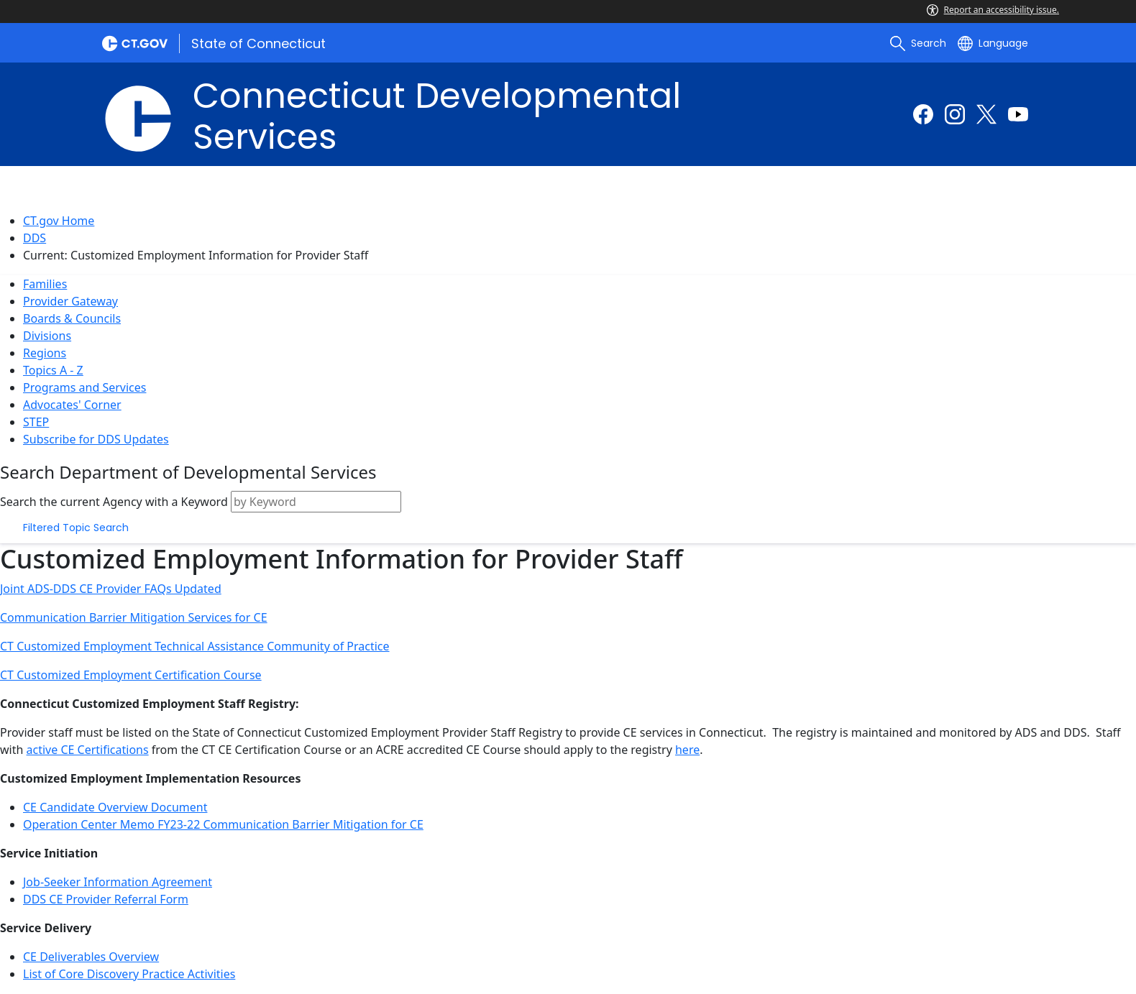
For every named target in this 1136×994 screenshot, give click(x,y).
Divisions (47, 336)
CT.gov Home (58, 221)
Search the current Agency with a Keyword (114, 502)
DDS (34, 238)
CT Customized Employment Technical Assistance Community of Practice (195, 646)
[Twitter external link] (986, 114)
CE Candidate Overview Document (115, 807)
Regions (44, 353)
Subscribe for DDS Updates (96, 439)
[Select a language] (993, 43)
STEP (36, 422)
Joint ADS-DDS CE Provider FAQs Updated (110, 589)
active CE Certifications (88, 750)
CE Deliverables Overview (91, 957)
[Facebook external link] (923, 114)
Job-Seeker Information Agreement (117, 882)
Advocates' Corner (72, 405)
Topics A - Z (53, 370)
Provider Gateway (70, 301)
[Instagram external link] (955, 114)
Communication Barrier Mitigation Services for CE (133, 617)
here (687, 750)
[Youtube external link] (1018, 114)
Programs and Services (84, 387)
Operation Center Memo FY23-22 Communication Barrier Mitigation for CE (223, 824)
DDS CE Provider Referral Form (105, 899)
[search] (918, 43)
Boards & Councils (72, 318)
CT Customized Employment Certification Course (131, 675)
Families (45, 284)
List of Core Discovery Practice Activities (129, 974)
